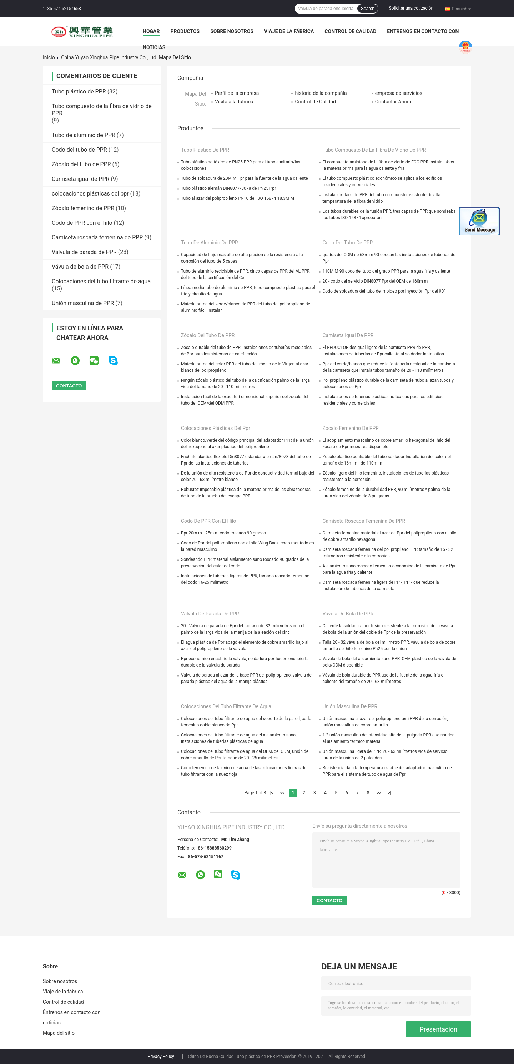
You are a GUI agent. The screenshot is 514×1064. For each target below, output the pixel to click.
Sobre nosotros (231, 31)
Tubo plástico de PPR (79, 91)
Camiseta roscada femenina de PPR (97, 237)
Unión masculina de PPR (83, 303)
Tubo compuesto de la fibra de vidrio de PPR (374, 150)
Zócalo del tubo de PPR (81, 164)
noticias (154, 47)
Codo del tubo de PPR (79, 149)
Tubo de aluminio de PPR (83, 135)
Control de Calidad (315, 102)
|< (271, 792)
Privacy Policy (161, 1056)
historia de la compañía (321, 93)
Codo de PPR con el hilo (82, 222)
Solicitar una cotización (411, 8)
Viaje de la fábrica (289, 31)
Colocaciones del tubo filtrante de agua (101, 281)
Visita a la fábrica (234, 102)
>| (389, 792)
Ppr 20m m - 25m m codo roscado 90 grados (223, 533)
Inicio (49, 57)
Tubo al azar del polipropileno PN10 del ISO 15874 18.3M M (237, 198)
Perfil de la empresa (237, 93)
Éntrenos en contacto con (423, 31)
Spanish (461, 8)
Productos (185, 31)
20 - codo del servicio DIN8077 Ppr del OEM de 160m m (375, 281)
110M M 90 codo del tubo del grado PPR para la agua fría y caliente (386, 271)
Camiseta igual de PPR (80, 179)
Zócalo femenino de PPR (83, 208)
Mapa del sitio (59, 1033)
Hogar (151, 31)
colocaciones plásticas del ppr (90, 193)
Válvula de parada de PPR (84, 252)
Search (367, 8)
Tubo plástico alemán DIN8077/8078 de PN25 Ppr (228, 188)
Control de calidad (350, 31)
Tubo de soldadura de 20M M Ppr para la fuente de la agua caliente (244, 178)
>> (379, 792)
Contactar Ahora (393, 102)
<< (282, 792)
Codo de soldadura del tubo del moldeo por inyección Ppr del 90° (384, 291)
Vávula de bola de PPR (80, 266)
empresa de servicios (398, 93)
